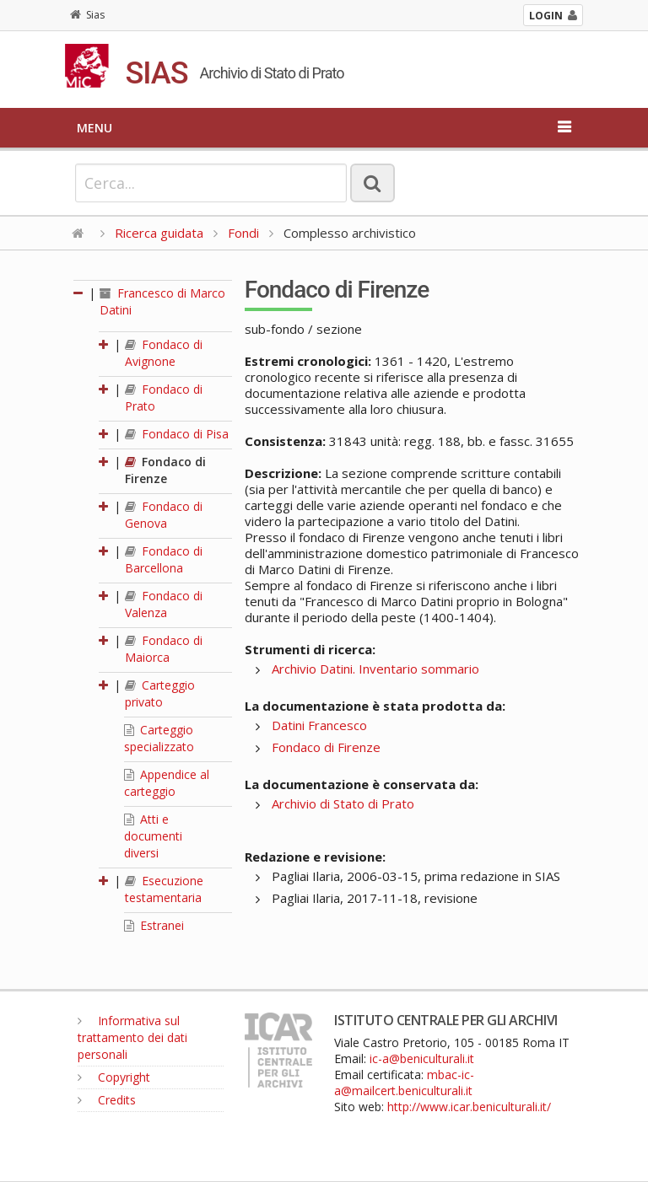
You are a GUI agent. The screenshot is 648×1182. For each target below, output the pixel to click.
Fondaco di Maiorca (163, 648)
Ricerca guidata (159, 232)
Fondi (243, 232)
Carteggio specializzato (159, 738)
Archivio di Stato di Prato (343, 803)
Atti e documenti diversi (153, 836)
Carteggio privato (160, 693)
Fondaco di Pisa (177, 434)
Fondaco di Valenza (163, 604)
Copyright (114, 1077)
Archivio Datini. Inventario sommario (375, 668)
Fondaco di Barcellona (163, 559)
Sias (87, 15)
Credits (107, 1100)
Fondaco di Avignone (163, 352)
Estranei (154, 925)
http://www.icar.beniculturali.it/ (469, 1107)
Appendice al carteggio (166, 782)
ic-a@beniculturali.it (422, 1058)
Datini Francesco (319, 725)
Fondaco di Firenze (165, 470)
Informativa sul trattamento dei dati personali (132, 1037)
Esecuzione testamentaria (164, 889)
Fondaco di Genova (163, 514)
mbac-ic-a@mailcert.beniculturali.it (404, 1082)
